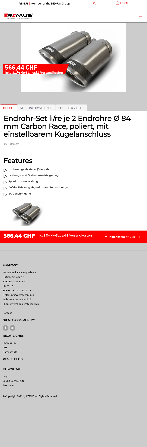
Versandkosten (51, 72)
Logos (6, 376)
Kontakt (7, 313)
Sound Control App (14, 380)
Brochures (8, 385)
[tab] (8, 108)
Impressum (9, 343)
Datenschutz (10, 352)
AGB (5, 347)
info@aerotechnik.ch (22, 295)
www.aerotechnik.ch (20, 299)
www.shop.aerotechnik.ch (24, 304)
